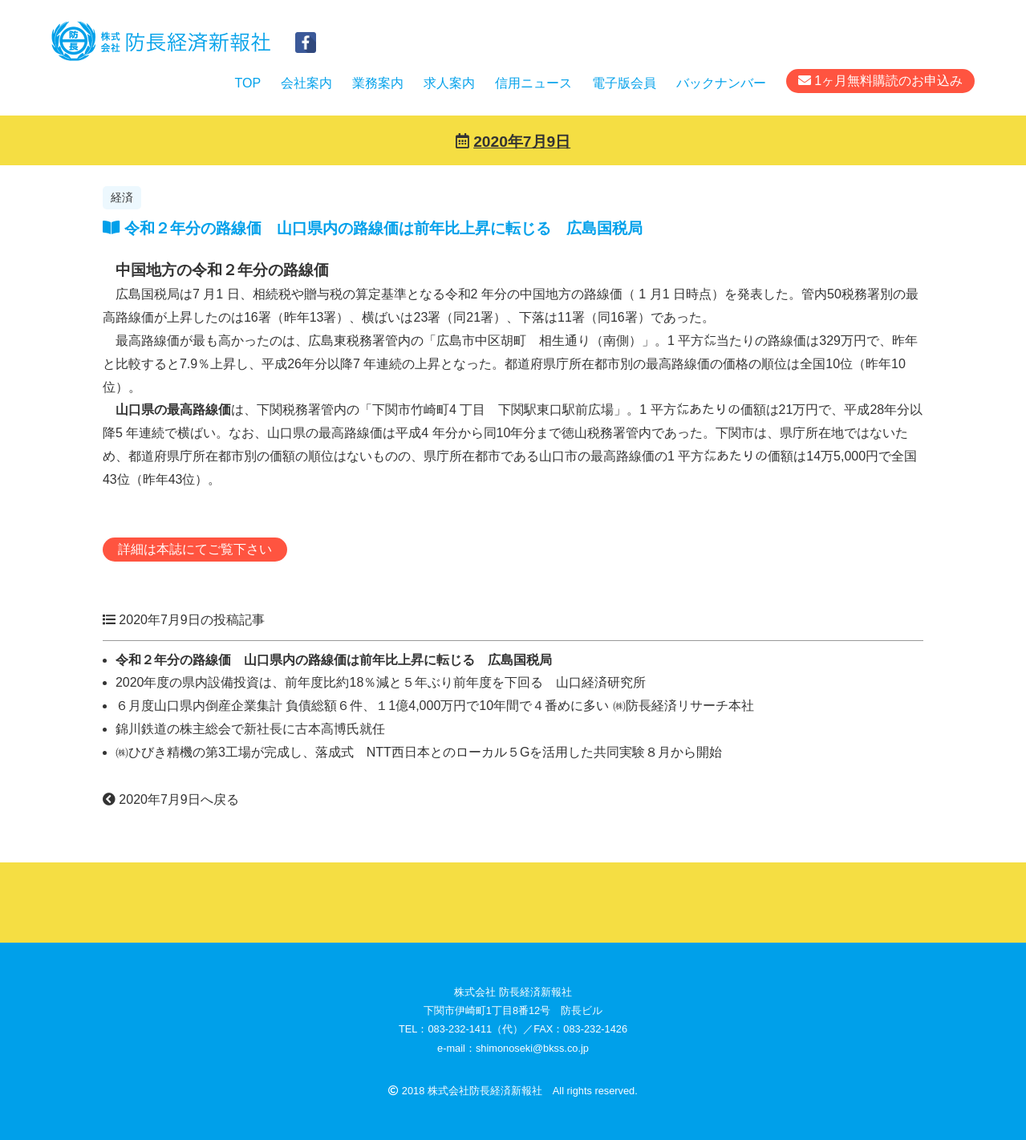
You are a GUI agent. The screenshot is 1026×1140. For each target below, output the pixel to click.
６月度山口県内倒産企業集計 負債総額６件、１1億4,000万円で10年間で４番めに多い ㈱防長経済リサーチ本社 (435, 705)
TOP (247, 83)
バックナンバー (721, 83)
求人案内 (449, 83)
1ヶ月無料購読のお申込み (880, 80)
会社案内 (306, 83)
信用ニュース (533, 83)
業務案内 (378, 83)
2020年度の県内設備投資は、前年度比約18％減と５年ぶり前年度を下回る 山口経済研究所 (381, 682)
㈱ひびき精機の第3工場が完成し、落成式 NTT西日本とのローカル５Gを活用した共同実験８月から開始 (419, 752)
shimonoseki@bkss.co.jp (532, 1048)
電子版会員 (624, 83)
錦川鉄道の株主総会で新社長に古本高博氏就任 (250, 729)
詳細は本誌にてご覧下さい (195, 549)
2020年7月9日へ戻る (171, 799)
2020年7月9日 (521, 141)
